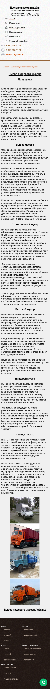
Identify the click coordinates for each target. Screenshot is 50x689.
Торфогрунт (29, 660)
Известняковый (30, 635)
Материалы (14, 23)
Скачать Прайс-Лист (18, 41)
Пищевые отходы (11, 679)
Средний (7, 635)
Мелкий (7, 629)
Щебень (25, 626)
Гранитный (28, 629)
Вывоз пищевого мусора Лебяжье (25, 609)
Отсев (3, 645)
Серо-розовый (10, 660)
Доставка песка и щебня (25, 7)
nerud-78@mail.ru (14, 54)
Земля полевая (30, 654)
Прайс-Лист (14, 36)
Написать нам (15, 32)
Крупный (7, 641)
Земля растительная (32, 648)
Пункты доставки (17, 27)
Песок (3, 626)
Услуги (12, 18)
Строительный (10, 668)
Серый (6, 648)
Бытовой (7, 673)
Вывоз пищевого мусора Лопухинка (25, 67)
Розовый (7, 654)
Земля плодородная (30, 645)
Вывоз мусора (7, 664)
